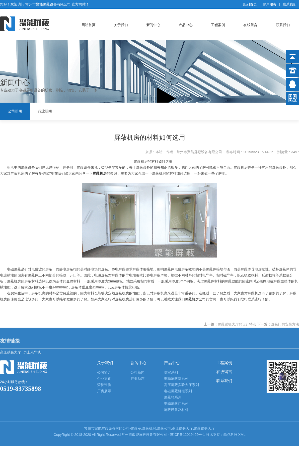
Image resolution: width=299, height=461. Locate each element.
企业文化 (104, 328)
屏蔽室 (136, 378)
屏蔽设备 (109, 378)
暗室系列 (171, 322)
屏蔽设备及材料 (176, 359)
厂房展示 (104, 340)
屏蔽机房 (149, 378)
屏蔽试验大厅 (204, 378)
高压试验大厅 (10, 295)
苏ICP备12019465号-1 (188, 384)
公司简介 (104, 322)
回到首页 (250, 2)
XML (241, 384)
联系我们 (290, 2)
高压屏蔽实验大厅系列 (181, 334)
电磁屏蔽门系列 (176, 353)
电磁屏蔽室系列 (176, 328)
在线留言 (250, 23)
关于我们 (121, 23)
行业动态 (138, 328)
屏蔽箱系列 (172, 346)
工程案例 (218, 23)
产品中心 (186, 23)
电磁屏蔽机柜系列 (178, 340)
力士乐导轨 (32, 295)
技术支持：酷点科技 (221, 384)
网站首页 (88, 23)
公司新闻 (15, 110)
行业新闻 (45, 110)
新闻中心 (153, 23)
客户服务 (270, 2)
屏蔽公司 (164, 378)
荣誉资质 (104, 334)
